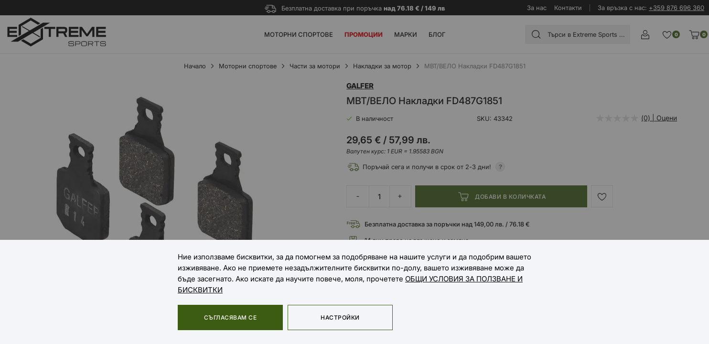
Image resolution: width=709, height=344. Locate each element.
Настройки (340, 317)
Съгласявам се (230, 317)
